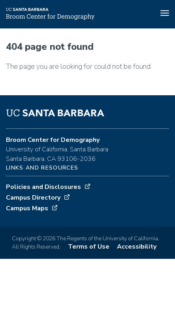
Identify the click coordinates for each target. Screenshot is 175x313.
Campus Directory (33, 197)
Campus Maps (27, 208)
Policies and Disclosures (43, 187)
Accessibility (136, 246)
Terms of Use (88, 246)
